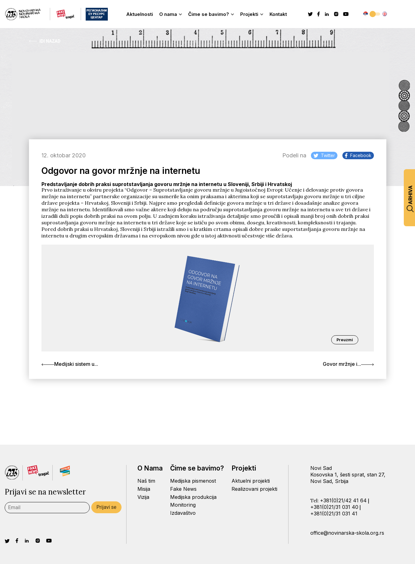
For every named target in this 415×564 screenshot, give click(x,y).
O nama (170, 14)
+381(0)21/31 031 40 (334, 507)
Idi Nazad (44, 41)
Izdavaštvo (183, 513)
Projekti (251, 14)
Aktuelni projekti (250, 481)
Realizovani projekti (254, 489)
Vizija (143, 497)
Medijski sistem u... (69, 363)
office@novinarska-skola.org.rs (347, 533)
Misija (143, 489)
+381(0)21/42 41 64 (343, 500)
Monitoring (183, 505)
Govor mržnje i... (348, 363)
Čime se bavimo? (211, 14)
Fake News (183, 489)
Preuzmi (344, 339)
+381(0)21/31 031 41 (333, 513)
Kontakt (278, 14)
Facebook (358, 155)
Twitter (324, 155)
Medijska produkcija (193, 497)
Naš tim (146, 481)
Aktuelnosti (139, 14)
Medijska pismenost (193, 481)
